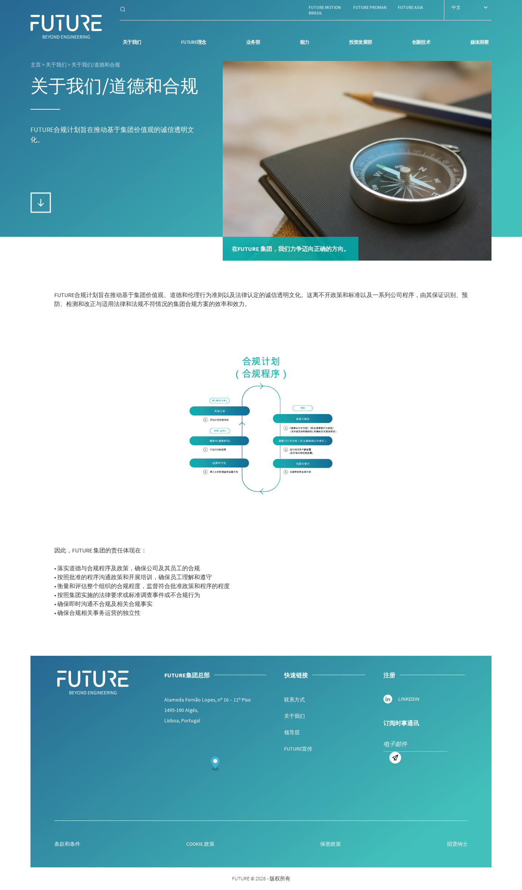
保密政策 (330, 844)
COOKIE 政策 (200, 844)
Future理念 (193, 42)
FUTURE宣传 (298, 748)
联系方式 (294, 699)
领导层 (292, 732)
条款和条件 (67, 844)
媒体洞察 (479, 42)
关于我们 (132, 42)
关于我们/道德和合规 (95, 64)
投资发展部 (360, 42)
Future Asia (410, 7)
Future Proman (370, 7)
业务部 (253, 42)
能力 (304, 42)
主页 (35, 64)
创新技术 (421, 42)
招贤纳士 (457, 844)
